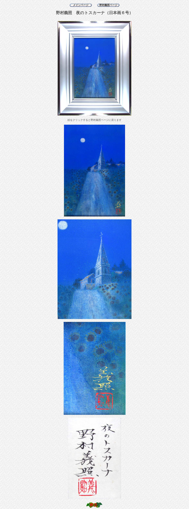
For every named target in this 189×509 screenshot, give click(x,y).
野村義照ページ (108, 5)
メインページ (80, 5)
